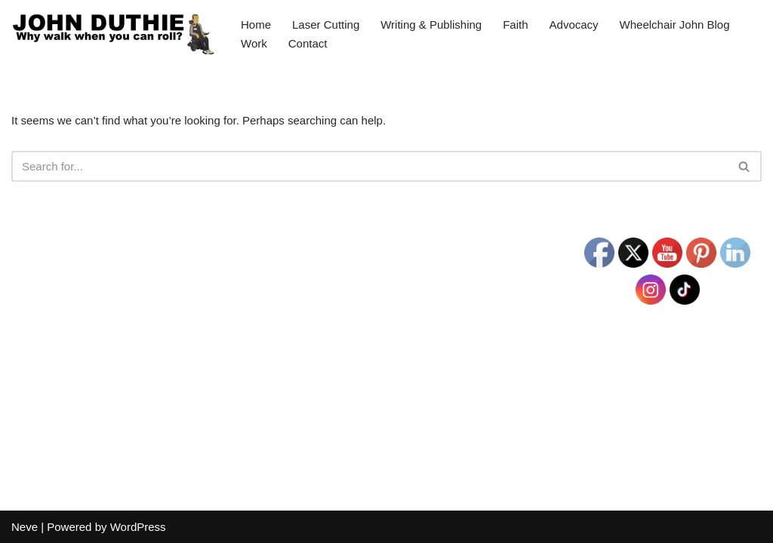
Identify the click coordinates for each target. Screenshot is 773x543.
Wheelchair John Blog (675, 24)
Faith (515, 24)
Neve (24, 526)
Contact (308, 43)
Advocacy (574, 24)
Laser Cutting (325, 24)
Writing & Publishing (431, 24)
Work (254, 43)
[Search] (369, 166)
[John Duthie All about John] (113, 34)
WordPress (138, 526)
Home (256, 24)
